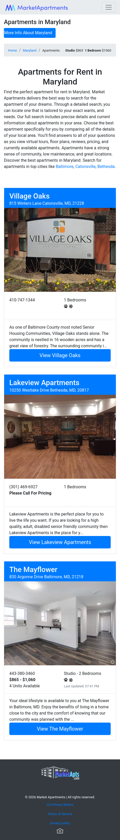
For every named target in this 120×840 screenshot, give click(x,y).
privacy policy (60, 823)
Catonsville (85, 166)
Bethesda (106, 166)
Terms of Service (60, 814)
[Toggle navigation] (108, 7)
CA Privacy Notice (60, 805)
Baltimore (64, 166)
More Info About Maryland (28, 32)
